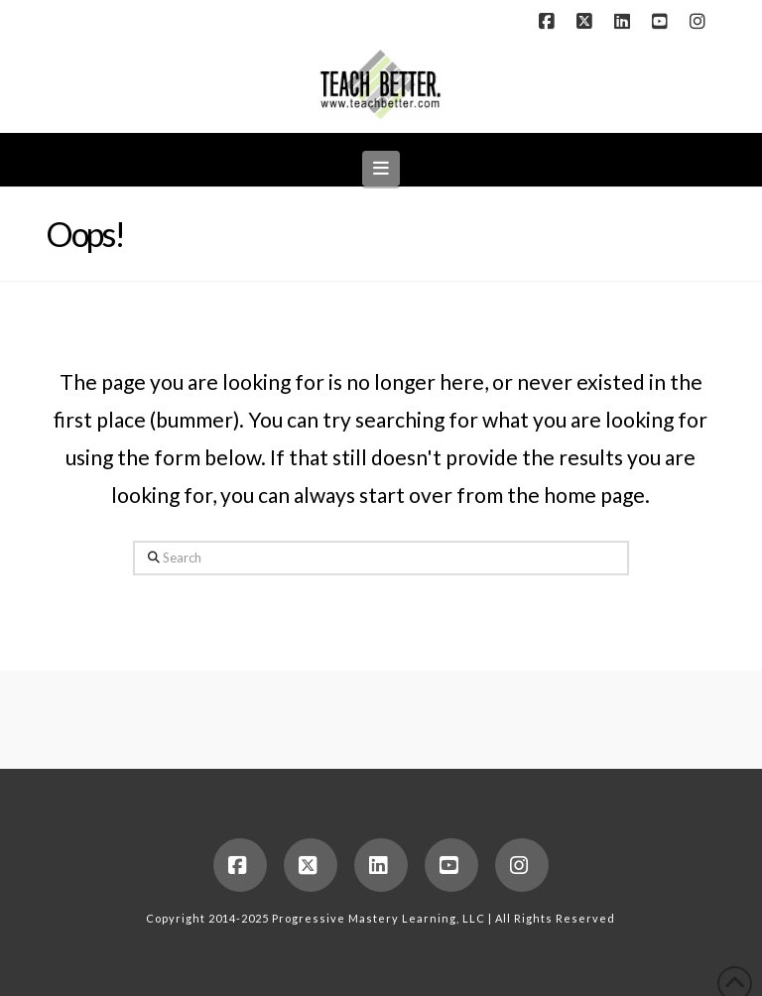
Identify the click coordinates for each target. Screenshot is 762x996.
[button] (381, 168)
